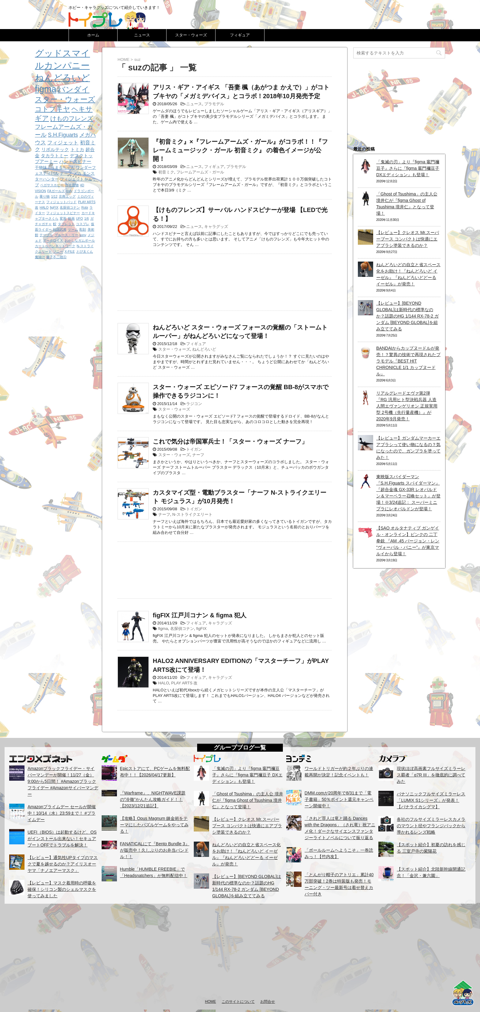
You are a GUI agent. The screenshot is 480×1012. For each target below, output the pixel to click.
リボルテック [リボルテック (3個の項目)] (55, 149)
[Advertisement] (225, 280)
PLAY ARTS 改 (184, 683)
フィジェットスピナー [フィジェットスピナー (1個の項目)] (63, 213)
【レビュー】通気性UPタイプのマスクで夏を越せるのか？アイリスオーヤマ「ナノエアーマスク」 (63, 864)
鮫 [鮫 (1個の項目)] (54, 224)
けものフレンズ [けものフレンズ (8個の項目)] (71, 118)
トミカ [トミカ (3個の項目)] (77, 149)
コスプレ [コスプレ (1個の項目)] (82, 224)
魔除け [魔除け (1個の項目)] (40, 257)
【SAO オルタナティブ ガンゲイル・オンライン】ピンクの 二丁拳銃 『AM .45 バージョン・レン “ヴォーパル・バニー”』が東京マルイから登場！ (407, 541)
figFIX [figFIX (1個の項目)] (54, 207)
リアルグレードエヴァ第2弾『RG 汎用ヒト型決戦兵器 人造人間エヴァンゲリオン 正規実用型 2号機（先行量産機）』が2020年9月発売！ (406, 406)
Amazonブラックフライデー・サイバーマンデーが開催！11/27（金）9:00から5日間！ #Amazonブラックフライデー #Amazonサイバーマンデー (63, 781)
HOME (210, 1001)
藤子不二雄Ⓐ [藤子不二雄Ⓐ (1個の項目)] (56, 257)
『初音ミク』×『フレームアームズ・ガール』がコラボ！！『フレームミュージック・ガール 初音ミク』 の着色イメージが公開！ (240, 150)
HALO (163, 683)
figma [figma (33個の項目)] (45, 89)
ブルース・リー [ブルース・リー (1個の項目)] (66, 235)
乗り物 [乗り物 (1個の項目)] (44, 196)
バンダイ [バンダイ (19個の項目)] (73, 89)
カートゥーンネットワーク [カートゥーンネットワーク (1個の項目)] (55, 246)
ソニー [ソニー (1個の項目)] (58, 251)
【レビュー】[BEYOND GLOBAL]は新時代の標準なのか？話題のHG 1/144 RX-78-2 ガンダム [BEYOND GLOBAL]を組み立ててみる (407, 316)
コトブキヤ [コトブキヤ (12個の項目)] (52, 109)
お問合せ (267, 1001)
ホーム (93, 35)
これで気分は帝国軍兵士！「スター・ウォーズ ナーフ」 (230, 441)
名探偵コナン (182, 628)
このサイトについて (238, 1001)
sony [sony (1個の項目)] (82, 235)
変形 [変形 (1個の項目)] (63, 218)
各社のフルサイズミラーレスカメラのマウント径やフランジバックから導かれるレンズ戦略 (431, 826)
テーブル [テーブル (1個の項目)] (46, 235)
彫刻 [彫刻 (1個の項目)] (82, 229)
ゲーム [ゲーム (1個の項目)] (73, 229)
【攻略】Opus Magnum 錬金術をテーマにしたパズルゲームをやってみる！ (154, 825)
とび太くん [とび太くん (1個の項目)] (84, 251)
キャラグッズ (216, 226)
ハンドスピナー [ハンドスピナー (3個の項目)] (75, 161)
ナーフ (198, 454)
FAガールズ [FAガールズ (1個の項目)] (56, 191)
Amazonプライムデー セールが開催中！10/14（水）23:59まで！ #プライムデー (62, 813)
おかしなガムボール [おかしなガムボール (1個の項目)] (80, 240)
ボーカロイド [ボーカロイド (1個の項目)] (53, 240)
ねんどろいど (204, 349)
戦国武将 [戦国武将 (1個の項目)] (59, 229)
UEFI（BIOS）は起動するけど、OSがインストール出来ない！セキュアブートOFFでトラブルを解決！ (62, 838)
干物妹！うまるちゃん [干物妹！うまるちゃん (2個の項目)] (55, 167)
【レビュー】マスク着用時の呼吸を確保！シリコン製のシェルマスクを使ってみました (62, 889)
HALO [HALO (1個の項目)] (43, 207)
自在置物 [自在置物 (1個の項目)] (72, 185)
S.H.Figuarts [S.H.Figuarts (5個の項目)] (63, 135)
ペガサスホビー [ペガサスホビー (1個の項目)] (52, 185)
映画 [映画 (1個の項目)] (71, 218)
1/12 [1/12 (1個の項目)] (54, 196)
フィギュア (240, 35)
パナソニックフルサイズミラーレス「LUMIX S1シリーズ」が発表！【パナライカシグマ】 (431, 800)
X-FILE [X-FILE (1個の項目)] (70, 251)
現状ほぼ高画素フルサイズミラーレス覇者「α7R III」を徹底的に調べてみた (431, 775)
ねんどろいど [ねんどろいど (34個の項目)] (62, 78)
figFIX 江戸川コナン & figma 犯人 (199, 615)
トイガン (194, 449)
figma (163, 628)
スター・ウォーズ (191, 35)
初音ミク (166, 172)
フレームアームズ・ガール (200, 172)
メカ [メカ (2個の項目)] (77, 173)
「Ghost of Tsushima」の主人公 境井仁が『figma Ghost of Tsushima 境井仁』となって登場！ (247, 800)
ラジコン (194, 403)
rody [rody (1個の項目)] (69, 191)
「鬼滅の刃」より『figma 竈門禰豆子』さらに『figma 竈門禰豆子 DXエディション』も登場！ (407, 168)
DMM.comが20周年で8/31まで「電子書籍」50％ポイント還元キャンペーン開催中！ (339, 799)
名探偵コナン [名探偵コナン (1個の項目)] (70, 207)
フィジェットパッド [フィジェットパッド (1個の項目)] (61, 202)
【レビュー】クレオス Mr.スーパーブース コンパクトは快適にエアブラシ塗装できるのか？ (407, 239)
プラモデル (214, 104)
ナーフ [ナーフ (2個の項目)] (66, 173)
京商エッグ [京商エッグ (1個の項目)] (67, 196)
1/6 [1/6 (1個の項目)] (86, 218)
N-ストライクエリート (192, 514)
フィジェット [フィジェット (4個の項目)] (62, 142)
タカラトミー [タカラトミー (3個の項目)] (54, 155)
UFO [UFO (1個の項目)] (79, 218)
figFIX (201, 628)
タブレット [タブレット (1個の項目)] (66, 224)
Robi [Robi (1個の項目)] (84, 207)
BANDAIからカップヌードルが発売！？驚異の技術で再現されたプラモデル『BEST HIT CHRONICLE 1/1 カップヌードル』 (408, 361)
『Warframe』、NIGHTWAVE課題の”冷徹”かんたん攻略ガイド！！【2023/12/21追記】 (153, 799)
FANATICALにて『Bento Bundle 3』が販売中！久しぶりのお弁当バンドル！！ (154, 850)
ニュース (142, 35)
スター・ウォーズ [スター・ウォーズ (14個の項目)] (65, 99)
